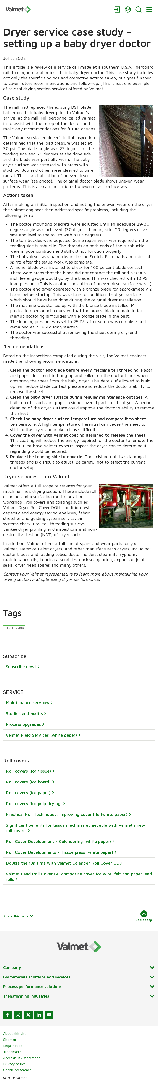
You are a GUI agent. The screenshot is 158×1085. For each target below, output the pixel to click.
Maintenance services (27, 702)
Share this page (18, 916)
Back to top (144, 915)
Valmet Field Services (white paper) (41, 734)
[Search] (138, 9)
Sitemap (9, 1039)
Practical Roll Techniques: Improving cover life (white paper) (66, 814)
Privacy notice (14, 1064)
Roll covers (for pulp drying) (34, 803)
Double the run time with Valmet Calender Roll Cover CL (62, 862)
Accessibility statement (21, 1058)
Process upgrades (23, 724)
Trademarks (12, 1052)
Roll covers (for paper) (28, 792)
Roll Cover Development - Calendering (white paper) (58, 841)
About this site (14, 1033)
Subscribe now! (21, 666)
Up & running (14, 628)
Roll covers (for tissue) (28, 770)
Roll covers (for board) (28, 781)
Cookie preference (17, 1070)
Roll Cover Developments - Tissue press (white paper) (59, 851)
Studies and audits (24, 713)
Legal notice (12, 1046)
